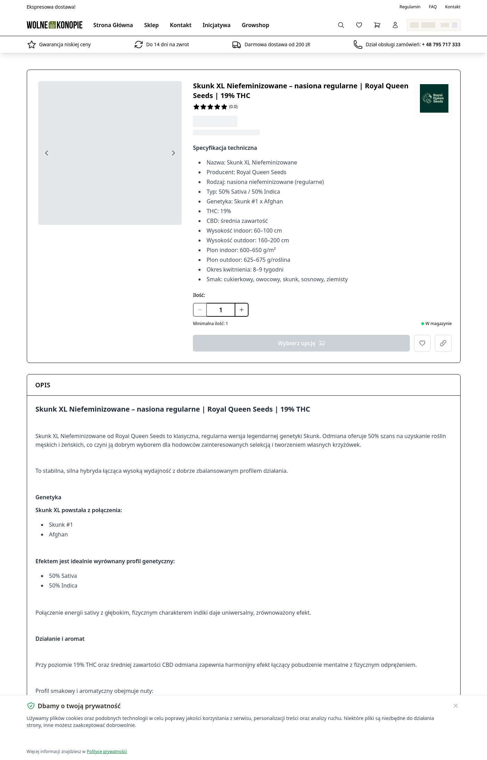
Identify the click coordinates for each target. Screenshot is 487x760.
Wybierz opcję (301, 343)
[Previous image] (46, 153)
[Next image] (173, 153)
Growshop (255, 25)
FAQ (433, 7)
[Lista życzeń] (359, 25)
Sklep (151, 25)
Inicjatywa (216, 25)
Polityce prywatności (107, 751)
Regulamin (410, 7)
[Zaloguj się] (395, 25)
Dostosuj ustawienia (108, 739)
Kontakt (453, 7)
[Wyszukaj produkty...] (341, 25)
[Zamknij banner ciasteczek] (456, 706)
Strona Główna (113, 25)
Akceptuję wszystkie (51, 739)
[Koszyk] (377, 25)
